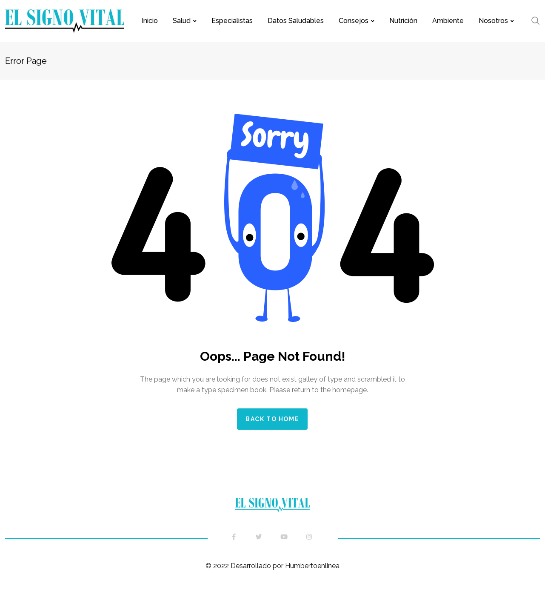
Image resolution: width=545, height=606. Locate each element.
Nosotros (493, 21)
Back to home (272, 419)
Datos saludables (296, 21)
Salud (182, 21)
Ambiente (448, 21)
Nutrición (403, 21)
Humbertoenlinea (311, 566)
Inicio (150, 21)
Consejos (353, 21)
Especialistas (232, 21)
